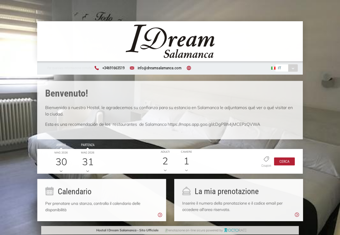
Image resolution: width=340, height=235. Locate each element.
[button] (283, 162)
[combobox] (286, 68)
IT (278, 68)
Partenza (87, 145)
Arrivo (60, 145)
